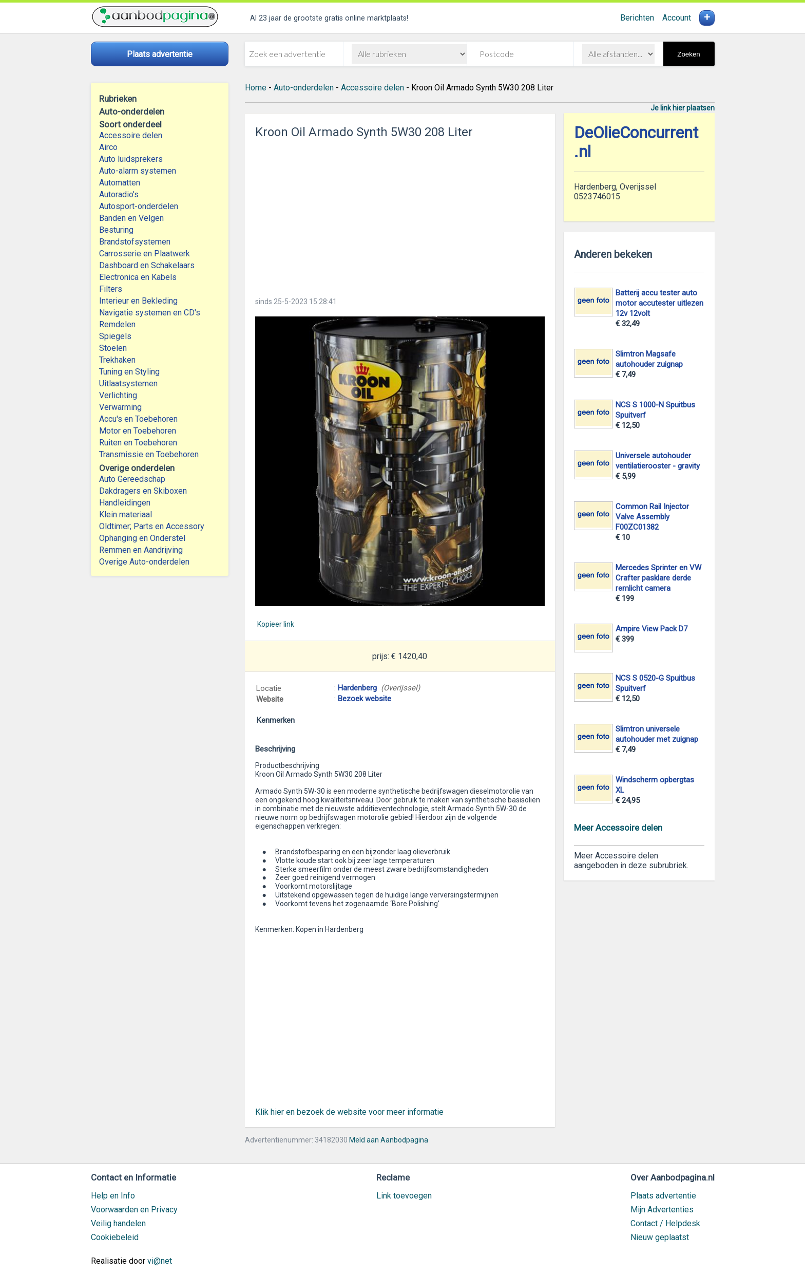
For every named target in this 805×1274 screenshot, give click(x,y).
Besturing (116, 230)
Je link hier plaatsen (682, 108)
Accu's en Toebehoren (138, 419)
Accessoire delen (130, 135)
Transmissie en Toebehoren (149, 454)
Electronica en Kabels (138, 277)
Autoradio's (119, 194)
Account (676, 18)
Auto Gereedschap (132, 479)
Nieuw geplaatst (659, 1237)
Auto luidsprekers (131, 159)
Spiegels (115, 336)
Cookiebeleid (115, 1237)
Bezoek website (364, 698)
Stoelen (113, 348)
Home (255, 87)
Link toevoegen (404, 1196)
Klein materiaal (125, 514)
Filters (110, 289)
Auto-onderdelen (304, 87)
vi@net (159, 1261)
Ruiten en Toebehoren (138, 442)
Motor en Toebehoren (137, 431)
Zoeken (688, 54)
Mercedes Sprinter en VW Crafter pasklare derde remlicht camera (658, 578)
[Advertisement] (400, 215)
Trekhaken (117, 360)
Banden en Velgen (131, 218)
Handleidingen (124, 503)
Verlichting (118, 395)
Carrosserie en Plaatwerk (144, 253)
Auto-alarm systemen (137, 171)
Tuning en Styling (129, 372)
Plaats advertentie (663, 1196)
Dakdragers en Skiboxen (143, 491)
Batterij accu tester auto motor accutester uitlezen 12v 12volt (659, 303)
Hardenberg (357, 687)
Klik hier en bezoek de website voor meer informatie (349, 1112)
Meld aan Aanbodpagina (388, 1140)
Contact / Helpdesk (665, 1223)
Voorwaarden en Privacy (134, 1209)
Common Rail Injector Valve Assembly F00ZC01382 (652, 517)
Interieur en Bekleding (138, 301)
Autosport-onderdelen (138, 206)
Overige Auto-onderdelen (144, 562)
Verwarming (120, 407)
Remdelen (117, 324)
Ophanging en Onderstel (142, 538)
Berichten (637, 18)
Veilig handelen (118, 1223)
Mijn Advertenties (662, 1209)
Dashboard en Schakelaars (147, 265)
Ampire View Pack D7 (651, 628)
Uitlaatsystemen (128, 383)
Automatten (119, 183)
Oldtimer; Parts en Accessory (151, 526)
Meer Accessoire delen (618, 827)
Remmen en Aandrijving (141, 550)
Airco (108, 147)
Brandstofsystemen (134, 242)
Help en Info (113, 1196)
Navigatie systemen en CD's (149, 312)
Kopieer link (275, 624)
